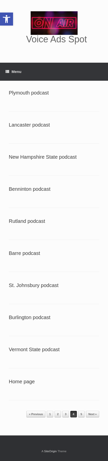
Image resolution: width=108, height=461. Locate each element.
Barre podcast (24, 253)
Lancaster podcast (29, 125)
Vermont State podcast (34, 349)
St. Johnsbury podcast (34, 285)
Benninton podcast (29, 189)
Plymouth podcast (29, 93)
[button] (6, 19)
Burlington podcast (29, 317)
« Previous (36, 414)
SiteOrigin (50, 451)
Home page (22, 381)
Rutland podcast (27, 221)
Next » (92, 414)
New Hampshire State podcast (43, 157)
